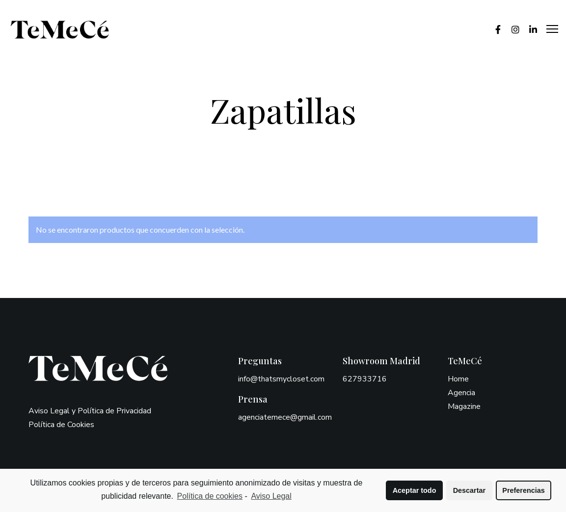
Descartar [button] (469, 490)
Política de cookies (210, 496)
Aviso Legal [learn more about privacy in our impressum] (271, 496)
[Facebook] (493, 29)
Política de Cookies (61, 424)
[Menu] (548, 29)
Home (458, 379)
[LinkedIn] (529, 29)
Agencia (461, 392)
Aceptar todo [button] (414, 490)
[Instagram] (511, 29)
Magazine (464, 406)
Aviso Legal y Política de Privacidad (89, 410)
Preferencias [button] (523, 490)
